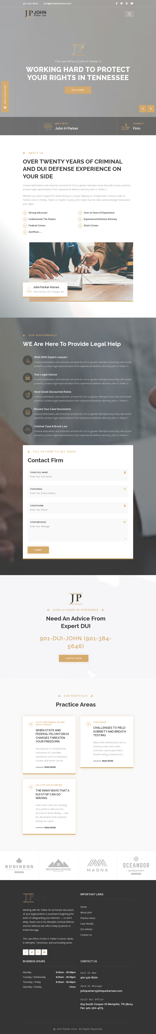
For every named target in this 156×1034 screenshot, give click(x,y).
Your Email (36, 489)
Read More (50, 766)
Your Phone (36, 505)
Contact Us (86, 934)
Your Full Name (39, 472)
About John (86, 912)
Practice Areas (87, 917)
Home (83, 906)
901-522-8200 (30, 3)
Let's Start (78, 90)
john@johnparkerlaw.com (57, 3)
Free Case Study (5, 97)
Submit (38, 550)
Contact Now (76, 658)
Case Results (87, 923)
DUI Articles (86, 929)
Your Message (38, 522)
